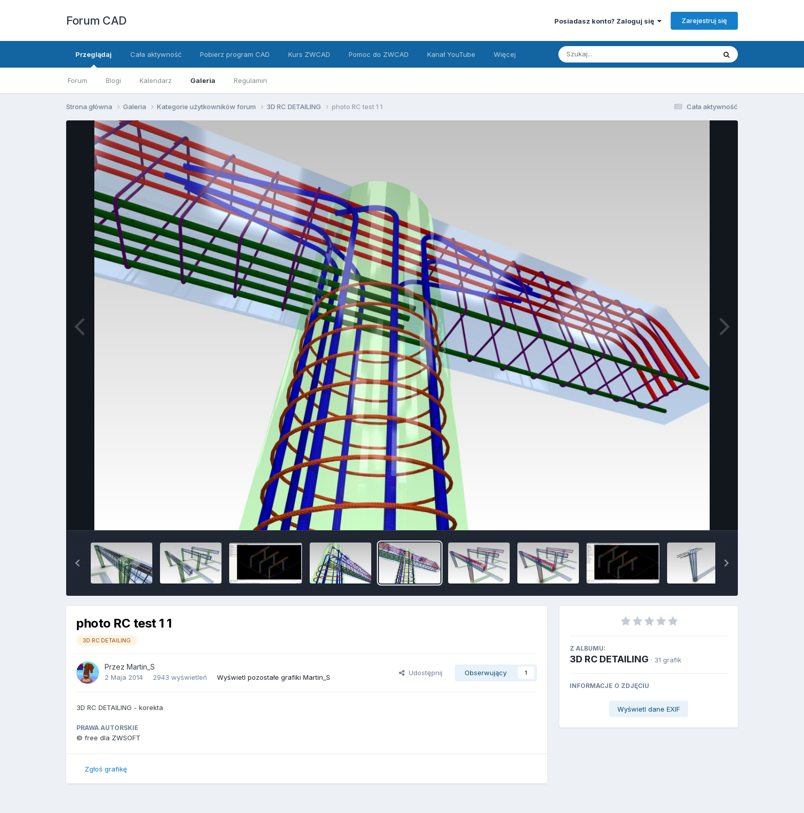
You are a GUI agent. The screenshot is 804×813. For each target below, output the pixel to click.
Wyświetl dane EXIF (648, 709)
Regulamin (250, 80)
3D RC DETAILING (609, 659)
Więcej (505, 54)
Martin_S (141, 666)
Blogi (113, 80)
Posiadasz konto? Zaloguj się (607, 21)
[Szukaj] (611, 54)
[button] (77, 563)
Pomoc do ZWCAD (379, 54)
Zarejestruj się (704, 20)
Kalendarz (155, 80)
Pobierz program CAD (235, 54)
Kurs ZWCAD (309, 54)
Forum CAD (96, 20)
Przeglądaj (93, 59)
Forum (77, 80)
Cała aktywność (156, 54)
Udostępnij (421, 673)
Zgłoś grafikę (106, 769)
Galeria (202, 80)
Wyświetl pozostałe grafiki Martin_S (273, 677)
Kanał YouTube (451, 54)
